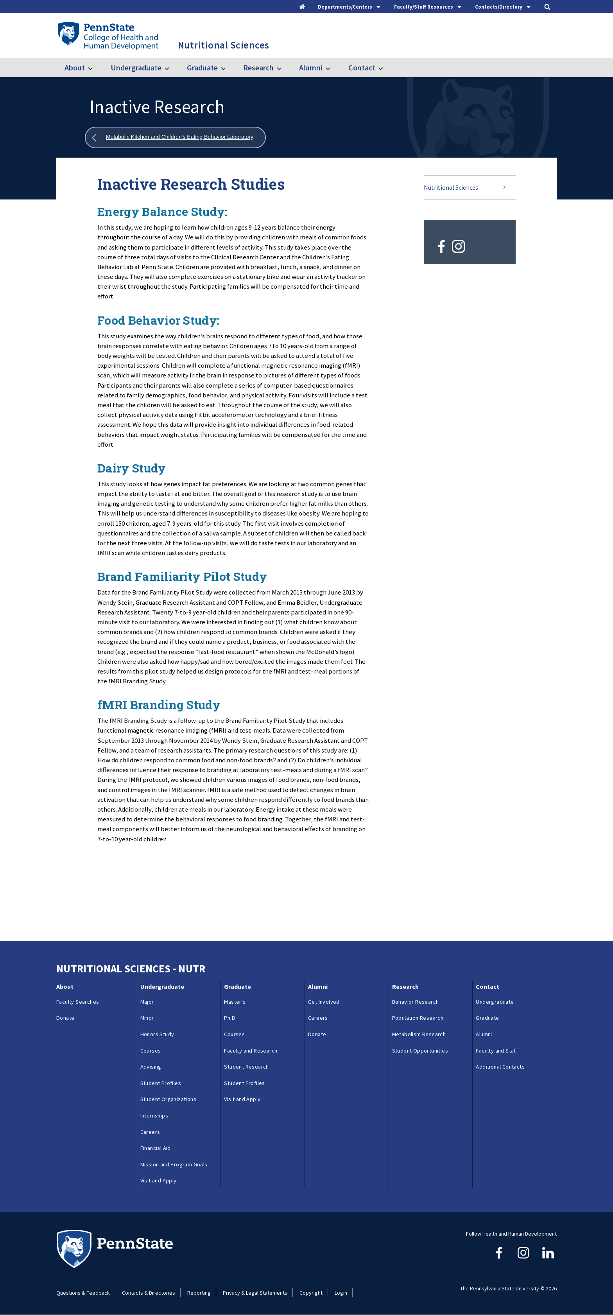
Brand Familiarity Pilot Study (182, 576)
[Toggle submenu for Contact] (385, 67)
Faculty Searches (77, 1001)
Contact (361, 67)
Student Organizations (168, 1099)
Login (341, 1292)
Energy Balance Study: (162, 211)
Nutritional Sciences (451, 187)
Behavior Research (415, 1001)
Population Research (418, 1017)
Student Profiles (160, 1083)
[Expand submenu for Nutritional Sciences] (505, 188)
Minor (147, 1017)
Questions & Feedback (83, 1292)
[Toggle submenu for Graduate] (228, 67)
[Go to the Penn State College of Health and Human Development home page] (107, 35)
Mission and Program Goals (174, 1164)
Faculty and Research (250, 1050)
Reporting (199, 1292)
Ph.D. (230, 1017)
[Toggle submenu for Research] (284, 67)
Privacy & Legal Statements (255, 1292)
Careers (150, 1131)
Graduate (202, 67)
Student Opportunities (420, 1050)
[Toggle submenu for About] (95, 67)
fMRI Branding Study (158, 704)
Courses (150, 1050)
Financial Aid (155, 1148)
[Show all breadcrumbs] (175, 137)
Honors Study (157, 1034)
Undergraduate (136, 67)
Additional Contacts (500, 1066)
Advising (150, 1066)
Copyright (311, 1292)
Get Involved (324, 1001)
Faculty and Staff (497, 1050)
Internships (154, 1115)
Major (147, 1001)
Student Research (246, 1066)
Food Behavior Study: (158, 320)
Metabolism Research (419, 1034)
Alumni (311, 67)
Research (258, 67)
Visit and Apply (158, 1180)
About (75, 67)
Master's (235, 1001)
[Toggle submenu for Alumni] (333, 67)
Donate (65, 1017)
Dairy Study (131, 468)
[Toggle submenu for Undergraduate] (171, 67)
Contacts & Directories (148, 1292)
